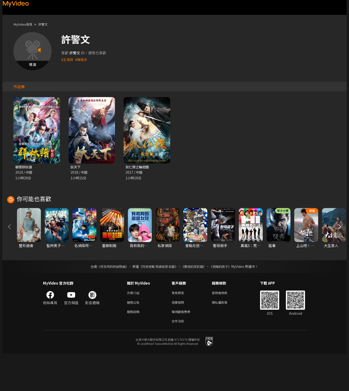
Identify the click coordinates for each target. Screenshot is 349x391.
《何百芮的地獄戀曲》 (109, 301)
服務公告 (134, 337)
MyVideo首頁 (24, 24)
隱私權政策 (224, 337)
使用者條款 (224, 327)
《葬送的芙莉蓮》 (195, 301)
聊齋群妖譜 (24, 167)
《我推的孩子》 (224, 301)
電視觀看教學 (182, 347)
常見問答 (179, 327)
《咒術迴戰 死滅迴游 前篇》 (158, 301)
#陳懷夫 (82, 59)
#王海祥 (67, 59)
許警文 (46, 24)
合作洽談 (179, 357)
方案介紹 (134, 327)
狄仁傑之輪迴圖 (138, 167)
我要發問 (179, 337)
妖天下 (76, 167)
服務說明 (134, 347)
